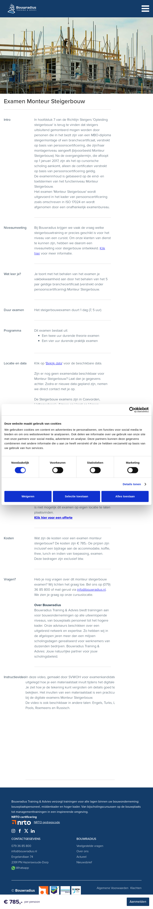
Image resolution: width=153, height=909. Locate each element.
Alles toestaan (125, 496)
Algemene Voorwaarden (112, 888)
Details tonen (132, 484)
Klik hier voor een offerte (53, 517)
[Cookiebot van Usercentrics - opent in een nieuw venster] (132, 410)
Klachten (136, 888)
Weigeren (28, 496)
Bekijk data (54, 363)
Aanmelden (138, 901)
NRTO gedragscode (47, 822)
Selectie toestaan (76, 496)
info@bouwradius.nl (91, 589)
